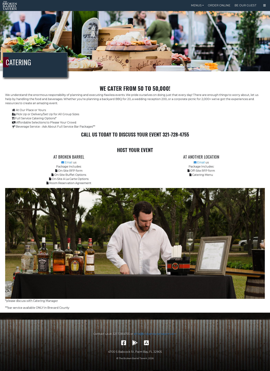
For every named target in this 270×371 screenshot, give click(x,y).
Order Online (219, 5)
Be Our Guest (246, 5)
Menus (196, 5)
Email (66, 162)
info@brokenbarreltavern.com (155, 334)
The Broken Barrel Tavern (10, 5)
